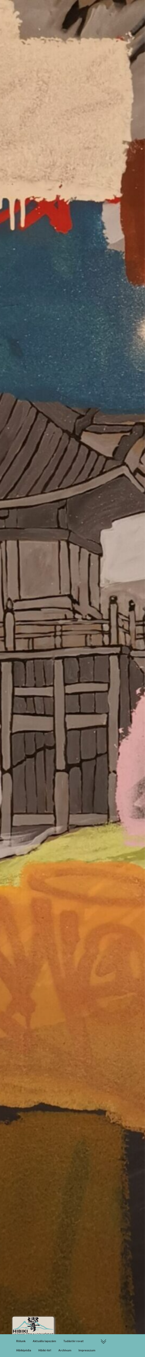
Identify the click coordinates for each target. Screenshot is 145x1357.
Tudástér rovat (73, 1341)
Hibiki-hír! (44, 1350)
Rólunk (20, 1341)
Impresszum (87, 1350)
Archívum (64, 1350)
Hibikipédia (23, 1350)
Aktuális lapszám (44, 1341)
